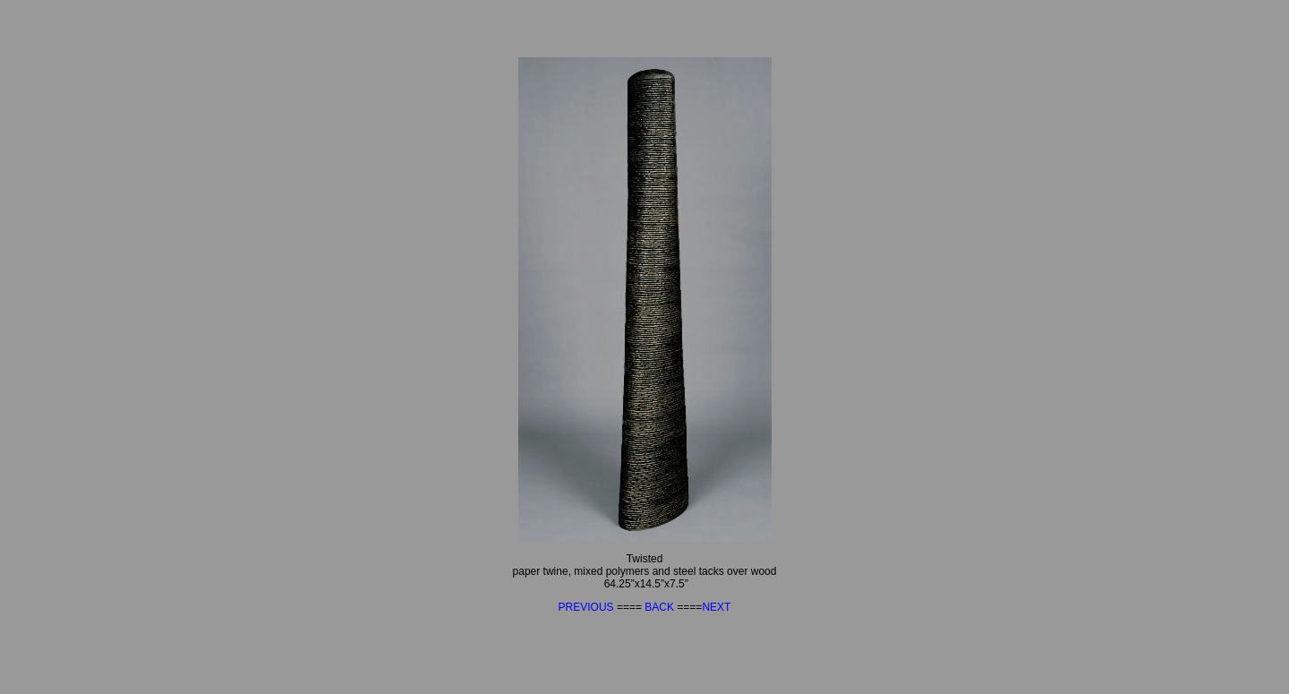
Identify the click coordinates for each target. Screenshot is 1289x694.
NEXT (716, 607)
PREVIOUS (588, 607)
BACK (660, 607)
